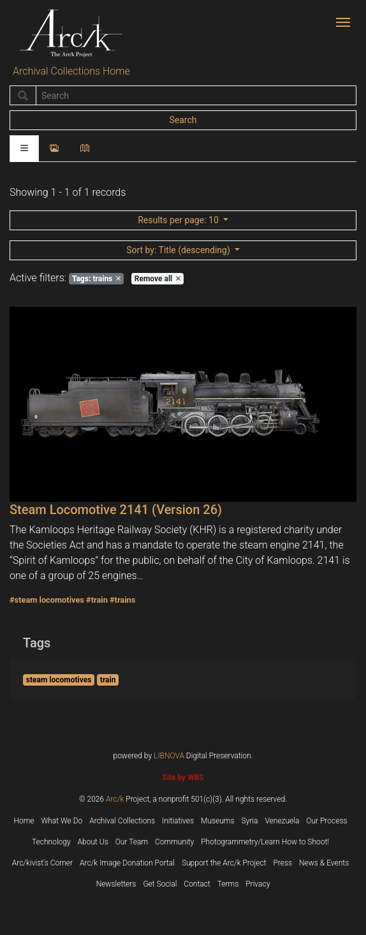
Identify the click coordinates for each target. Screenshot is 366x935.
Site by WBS (182, 777)
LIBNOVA (169, 755)
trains (96, 278)
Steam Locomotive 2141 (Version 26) (116, 509)
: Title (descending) (179, 250)
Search (182, 120)
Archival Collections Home (71, 71)
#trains (122, 600)
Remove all (157, 278)
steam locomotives (59, 679)
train (108, 679)
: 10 (179, 220)
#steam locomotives (47, 600)
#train (97, 600)
